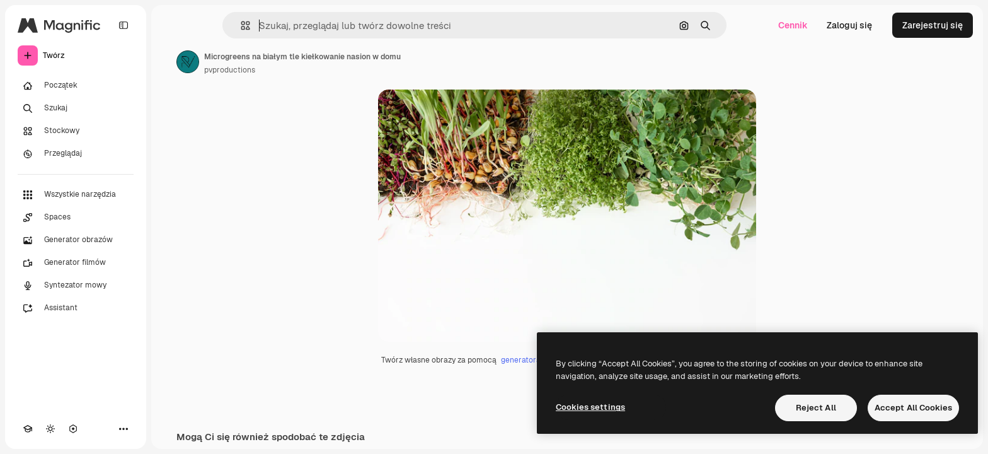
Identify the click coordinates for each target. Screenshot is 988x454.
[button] (240, 25)
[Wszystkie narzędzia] (76, 195)
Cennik (793, 25)
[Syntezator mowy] (76, 286)
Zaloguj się (849, 25)
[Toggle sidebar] (123, 25)
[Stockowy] (76, 131)
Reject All (816, 407)
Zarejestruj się (932, 25)
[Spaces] (76, 217)
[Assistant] (76, 308)
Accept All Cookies (913, 407)
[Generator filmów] (76, 263)
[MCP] (73, 429)
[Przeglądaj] (76, 154)
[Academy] (28, 429)
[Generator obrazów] (76, 240)
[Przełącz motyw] (50, 429)
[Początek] (76, 86)
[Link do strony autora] (187, 61)
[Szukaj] (76, 108)
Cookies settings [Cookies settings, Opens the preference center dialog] (590, 407)
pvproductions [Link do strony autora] (229, 70)
